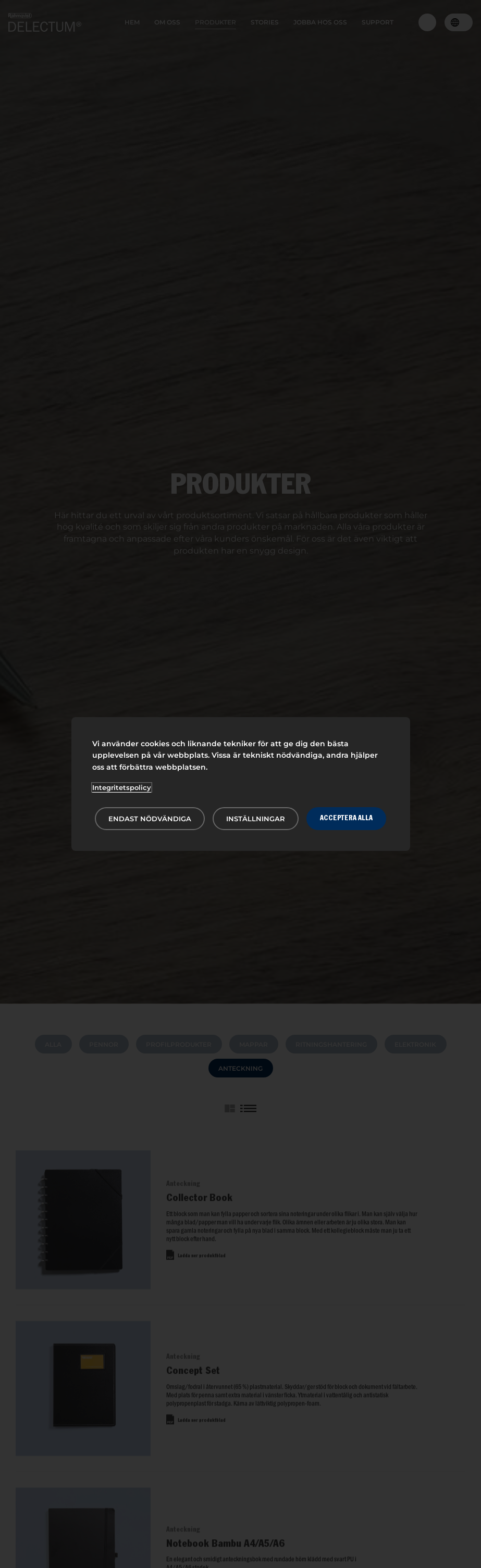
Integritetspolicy (121, 787)
